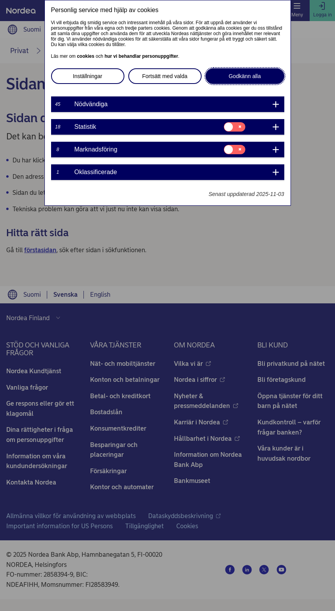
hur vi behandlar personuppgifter (141, 56)
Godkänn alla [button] (245, 76)
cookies (85, 56)
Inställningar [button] (88, 76)
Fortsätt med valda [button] (165, 76)
